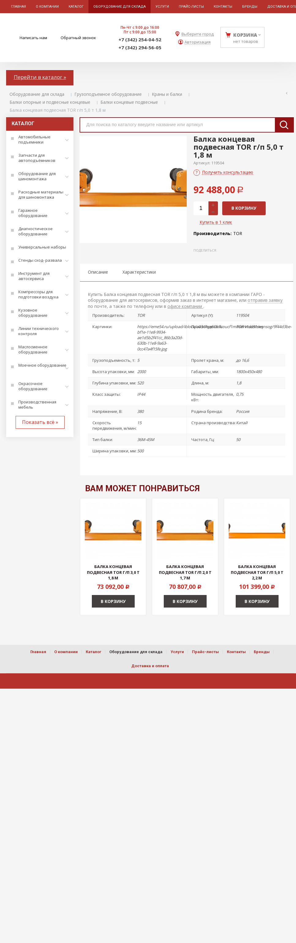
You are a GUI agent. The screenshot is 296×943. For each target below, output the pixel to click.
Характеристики (139, 272)
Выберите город (198, 34)
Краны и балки (167, 94)
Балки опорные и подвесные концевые (49, 102)
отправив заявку (265, 300)
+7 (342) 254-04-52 (139, 39)
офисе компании (185, 306)
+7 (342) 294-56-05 (139, 47)
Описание (98, 272)
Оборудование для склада (36, 94)
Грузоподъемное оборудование (108, 94)
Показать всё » (40, 422)
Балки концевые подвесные (129, 102)
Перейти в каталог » (40, 76)
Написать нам (33, 37)
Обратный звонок (78, 37)
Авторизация (198, 42)
